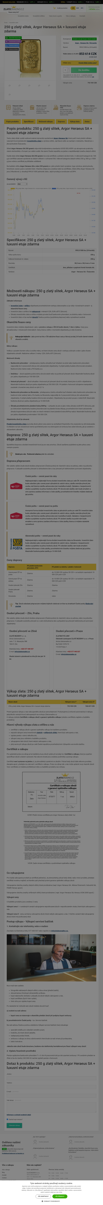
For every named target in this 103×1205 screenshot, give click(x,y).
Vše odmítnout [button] (43, 1196)
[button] (51, 1201)
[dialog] (51, 602)
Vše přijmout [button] (59, 1196)
